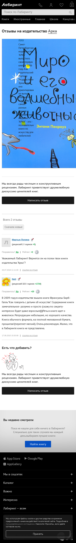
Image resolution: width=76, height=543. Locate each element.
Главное (40, 19)
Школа (54, 19)
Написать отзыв (38, 200)
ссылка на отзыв (30, 270)
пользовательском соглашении (20, 524)
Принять (38, 533)
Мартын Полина (20, 239)
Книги (5, 19)
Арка (21, 40)
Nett (14, 279)
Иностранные (22, 19)
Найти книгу (38, 444)
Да (17, 252)
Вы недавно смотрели (18, 420)
